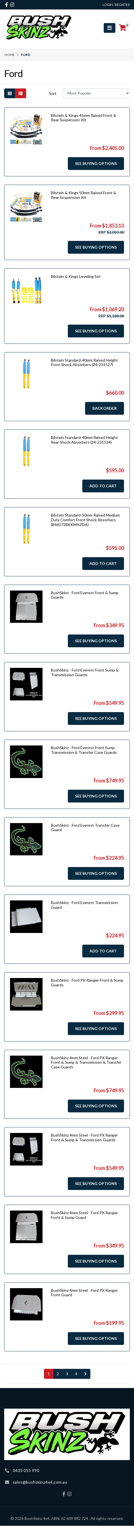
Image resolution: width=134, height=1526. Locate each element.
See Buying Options (96, 163)
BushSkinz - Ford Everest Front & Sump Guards (84, 595)
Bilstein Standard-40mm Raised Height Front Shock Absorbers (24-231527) (84, 362)
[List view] (20, 93)
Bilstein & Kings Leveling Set (76, 276)
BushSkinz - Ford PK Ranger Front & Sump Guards (87, 982)
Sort (52, 93)
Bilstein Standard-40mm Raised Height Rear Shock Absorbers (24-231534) (84, 440)
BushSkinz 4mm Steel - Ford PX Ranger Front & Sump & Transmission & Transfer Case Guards (86, 1062)
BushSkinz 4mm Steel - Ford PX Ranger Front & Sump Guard (84, 1215)
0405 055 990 (26, 1470)
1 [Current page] (49, 1373)
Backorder (104, 408)
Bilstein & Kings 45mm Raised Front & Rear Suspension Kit (83, 117)
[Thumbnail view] (9, 93)
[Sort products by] (96, 93)
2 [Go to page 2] (58, 1373)
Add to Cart (103, 485)
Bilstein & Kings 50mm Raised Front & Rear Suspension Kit (83, 195)
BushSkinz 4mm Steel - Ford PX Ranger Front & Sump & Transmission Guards (84, 1137)
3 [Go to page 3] (67, 1373)
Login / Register (116, 5)
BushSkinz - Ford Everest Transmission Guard (84, 905)
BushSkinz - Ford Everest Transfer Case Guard (85, 827)
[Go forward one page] (85, 1374)
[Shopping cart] (122, 28)
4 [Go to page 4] (76, 1373)
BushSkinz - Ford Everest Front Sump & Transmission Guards (84, 672)
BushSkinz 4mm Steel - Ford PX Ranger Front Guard (84, 1292)
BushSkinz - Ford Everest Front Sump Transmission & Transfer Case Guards (84, 750)
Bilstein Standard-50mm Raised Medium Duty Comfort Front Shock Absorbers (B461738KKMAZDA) (85, 520)
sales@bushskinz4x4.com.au (40, 1482)
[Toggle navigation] (109, 28)
